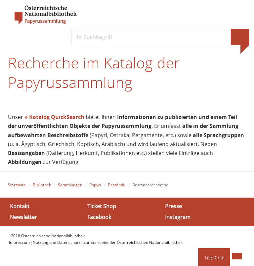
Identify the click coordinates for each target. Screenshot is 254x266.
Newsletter (23, 217)
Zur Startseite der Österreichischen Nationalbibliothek (133, 242)
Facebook (99, 217)
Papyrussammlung (45, 21)
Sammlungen (70, 185)
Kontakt (19, 205)
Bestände (116, 185)
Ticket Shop (101, 205)
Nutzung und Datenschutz (56, 242)
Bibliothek (42, 185)
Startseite (17, 185)
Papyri (95, 185)
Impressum (19, 242)
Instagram (177, 217)
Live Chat (215, 257)
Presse (173, 205)
